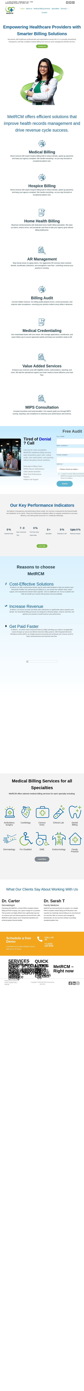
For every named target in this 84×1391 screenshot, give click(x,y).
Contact (44, 12)
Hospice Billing (15, 977)
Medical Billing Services (42, 8)
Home (22, 8)
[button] (64, 9)
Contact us (42, 977)
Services (64, 8)
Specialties (55, 8)
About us (29, 8)
